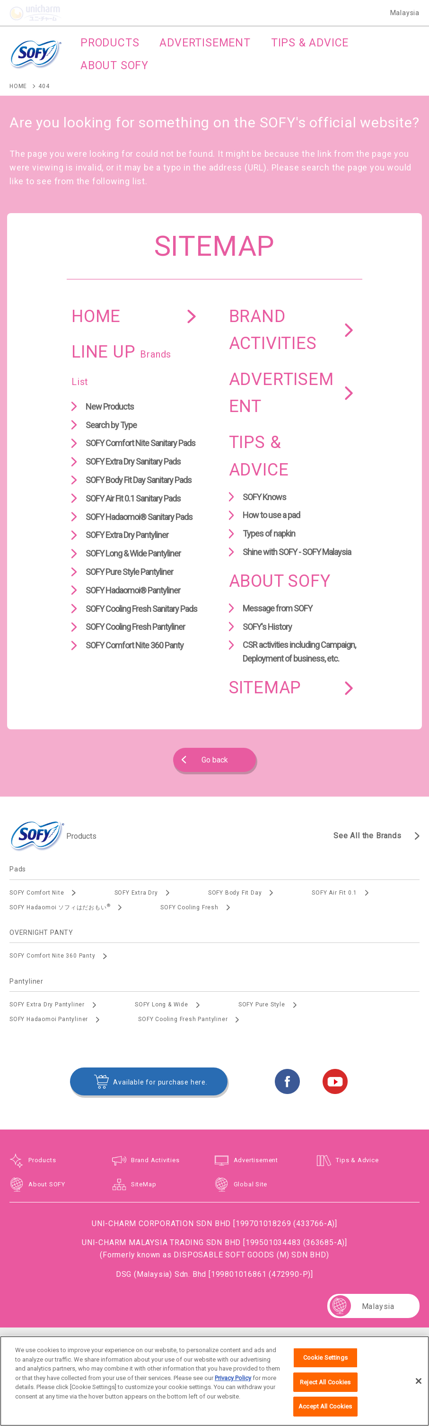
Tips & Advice (357, 1160)
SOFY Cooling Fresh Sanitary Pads (141, 609)
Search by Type (111, 425)
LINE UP (121, 364)
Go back (214, 759)
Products (42, 1160)
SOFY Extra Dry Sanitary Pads (133, 461)
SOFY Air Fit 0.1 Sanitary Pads (133, 498)
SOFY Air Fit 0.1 (334, 892)
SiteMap (144, 1184)
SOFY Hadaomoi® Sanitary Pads (139, 517)
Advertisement (256, 1160)
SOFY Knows (264, 497)
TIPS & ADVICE (259, 456)
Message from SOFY (277, 608)
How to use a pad (271, 515)
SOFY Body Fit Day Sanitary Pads (139, 480)
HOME (96, 316)
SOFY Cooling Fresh (189, 907)
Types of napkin (269, 533)
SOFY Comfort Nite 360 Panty (135, 645)
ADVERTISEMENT (281, 393)
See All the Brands (367, 835)
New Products (110, 407)
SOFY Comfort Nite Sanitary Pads (140, 443)
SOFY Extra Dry (136, 892)
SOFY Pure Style (261, 1004)
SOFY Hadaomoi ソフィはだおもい (59, 907)
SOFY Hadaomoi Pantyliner (48, 1019)
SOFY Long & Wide (161, 1004)
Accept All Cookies (325, 1411)
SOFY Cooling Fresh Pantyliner (135, 627)
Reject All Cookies (325, 1386)
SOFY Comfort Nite (36, 892)
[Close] (418, 1385)
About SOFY (46, 1184)
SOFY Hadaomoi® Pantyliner (133, 590)
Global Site (251, 1184)
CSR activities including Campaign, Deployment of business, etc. (299, 652)
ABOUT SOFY (280, 581)
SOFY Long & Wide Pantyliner (133, 553)
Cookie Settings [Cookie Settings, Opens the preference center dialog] (325, 1362)
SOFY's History (267, 627)
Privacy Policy (233, 1382)
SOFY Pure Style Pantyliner (129, 572)
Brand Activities (155, 1160)
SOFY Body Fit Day (235, 892)
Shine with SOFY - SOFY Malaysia (297, 552)
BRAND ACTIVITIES (273, 330)
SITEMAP (265, 688)
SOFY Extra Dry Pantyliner (127, 535)
